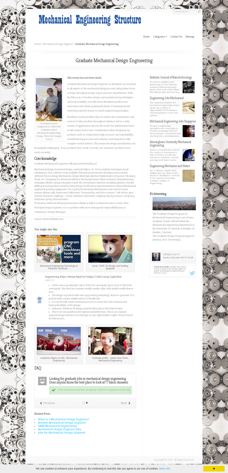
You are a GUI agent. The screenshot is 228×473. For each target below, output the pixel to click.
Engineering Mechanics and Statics (170, 166)
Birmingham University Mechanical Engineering (170, 143)
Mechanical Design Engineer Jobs (59, 429)
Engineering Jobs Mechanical (167, 98)
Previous (47, 403)
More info (164, 468)
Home (37, 44)
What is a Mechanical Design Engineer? (63, 419)
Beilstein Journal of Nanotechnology (171, 77)
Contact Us (176, 36)
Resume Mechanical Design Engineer (62, 422)
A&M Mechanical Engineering (57, 425)
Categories (160, 36)
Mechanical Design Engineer (58, 44)
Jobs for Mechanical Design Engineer (62, 432)
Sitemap (190, 36)
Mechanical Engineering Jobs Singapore (173, 121)
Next (125, 403)
